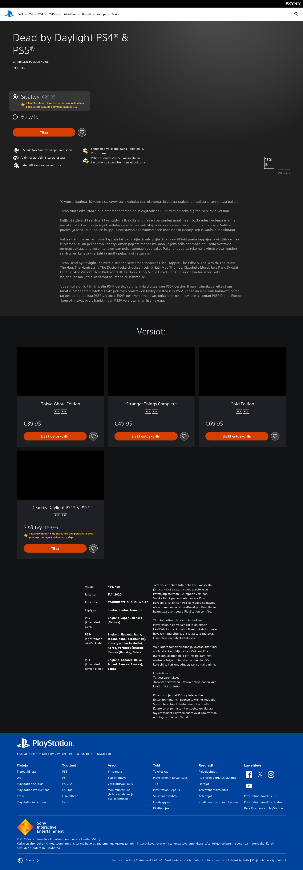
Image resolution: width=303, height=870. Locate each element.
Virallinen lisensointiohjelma (218, 802)
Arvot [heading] (112, 765)
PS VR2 (67, 784)
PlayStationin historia (31, 802)
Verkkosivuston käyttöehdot (184, 860)
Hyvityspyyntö (162, 802)
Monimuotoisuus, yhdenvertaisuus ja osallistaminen (121, 794)
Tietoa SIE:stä (26, 771)
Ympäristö (115, 771)
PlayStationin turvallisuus (170, 778)
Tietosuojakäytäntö (149, 860)
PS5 (30, 14)
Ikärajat (204, 784)
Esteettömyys (117, 778)
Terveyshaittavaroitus (213, 790)
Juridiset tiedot (122, 860)
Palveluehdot (208, 771)
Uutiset (86, 14)
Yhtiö (20, 796)
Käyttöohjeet (161, 808)
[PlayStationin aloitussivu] (9, 14)
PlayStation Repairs (166, 790)
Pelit (20, 14)
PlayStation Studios (30, 784)
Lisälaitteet (70, 14)
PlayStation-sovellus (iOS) (261, 796)
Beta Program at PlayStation (263, 808)
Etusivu (22, 754)
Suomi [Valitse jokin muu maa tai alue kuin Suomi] (28, 860)
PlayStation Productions (33, 790)
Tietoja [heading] (22, 765)
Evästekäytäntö (238, 860)
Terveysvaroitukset (166, 677)
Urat (20, 778)
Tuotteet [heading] (69, 765)
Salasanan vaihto (165, 796)
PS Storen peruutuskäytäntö (218, 778)
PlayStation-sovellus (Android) (264, 802)
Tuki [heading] (156, 765)
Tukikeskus (160, 771)
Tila (155, 784)
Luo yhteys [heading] (253, 765)
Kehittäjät (205, 796)
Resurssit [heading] (206, 765)
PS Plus (52, 14)
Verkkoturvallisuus (120, 784)
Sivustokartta (216, 860)
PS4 (40, 14)
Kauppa (101, 14)
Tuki (114, 14)
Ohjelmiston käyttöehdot (269, 860)
